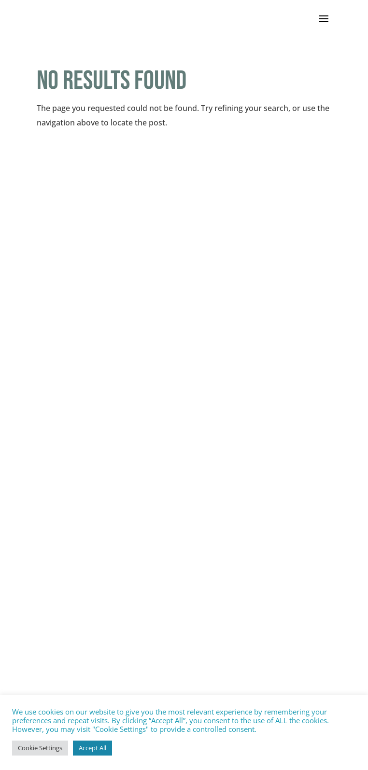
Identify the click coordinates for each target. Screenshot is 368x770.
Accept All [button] (92, 747)
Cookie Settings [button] (40, 747)
